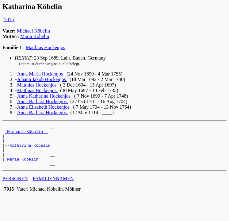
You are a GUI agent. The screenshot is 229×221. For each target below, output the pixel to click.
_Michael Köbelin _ (26, 133)
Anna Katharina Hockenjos (44, 96)
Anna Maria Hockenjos (40, 73)
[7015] (9, 19)
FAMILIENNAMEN (53, 186)
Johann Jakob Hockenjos (42, 79)
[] (9, 197)
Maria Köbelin (34, 36)
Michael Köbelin (33, 30)
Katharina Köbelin (31, 150)
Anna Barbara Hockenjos (42, 101)
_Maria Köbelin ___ (26, 166)
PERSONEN (15, 186)
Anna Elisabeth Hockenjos (44, 107)
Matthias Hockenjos (45, 47)
